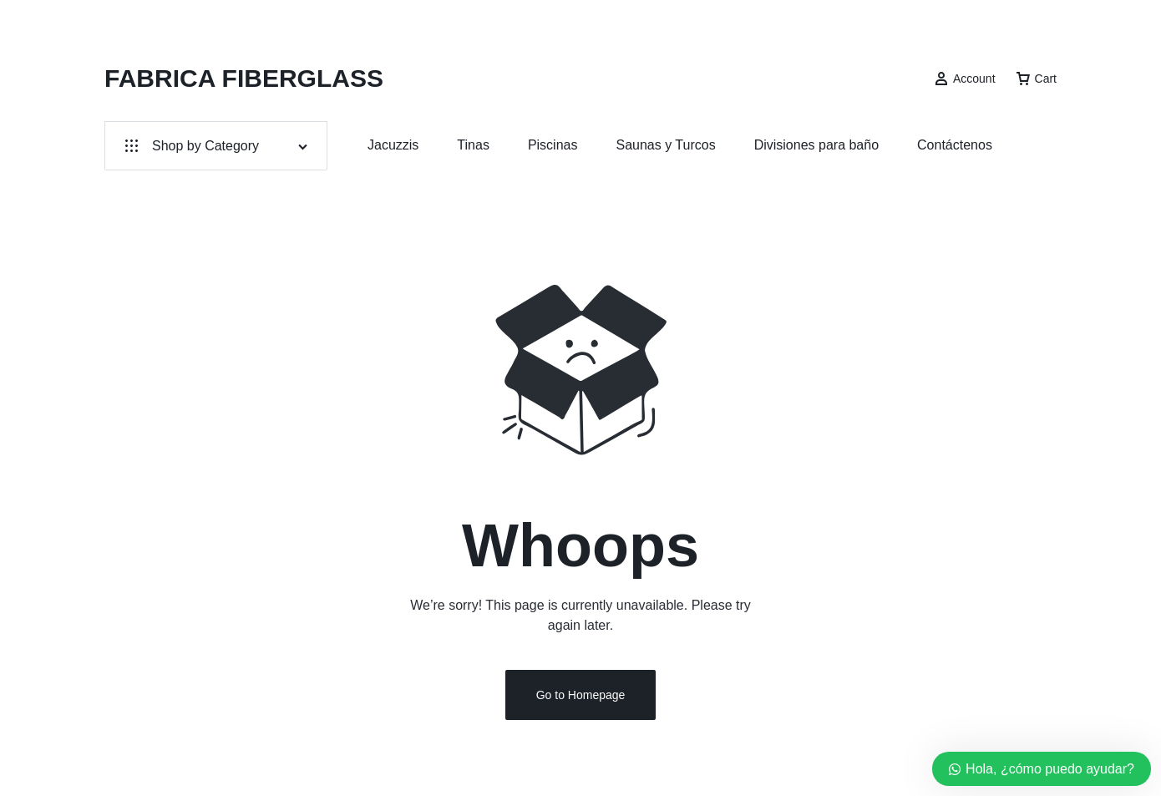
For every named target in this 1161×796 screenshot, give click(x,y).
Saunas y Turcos (665, 145)
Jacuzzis (393, 145)
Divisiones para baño (816, 145)
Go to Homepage (581, 695)
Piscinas (553, 145)
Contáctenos (954, 145)
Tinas (473, 145)
